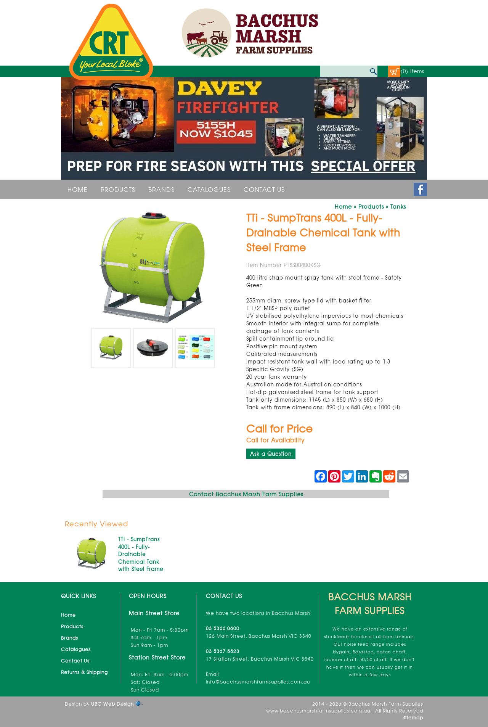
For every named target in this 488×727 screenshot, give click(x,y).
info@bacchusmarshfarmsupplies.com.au (258, 681)
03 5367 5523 (222, 651)
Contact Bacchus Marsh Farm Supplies (246, 494)
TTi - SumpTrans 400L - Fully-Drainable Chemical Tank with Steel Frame (140, 554)
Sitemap (413, 717)
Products (118, 189)
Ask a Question (271, 453)
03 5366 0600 (222, 628)
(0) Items (412, 71)
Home (77, 189)
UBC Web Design (112, 703)
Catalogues (209, 189)
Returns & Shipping (84, 672)
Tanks (398, 206)
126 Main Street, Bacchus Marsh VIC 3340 (258, 635)
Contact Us (264, 189)
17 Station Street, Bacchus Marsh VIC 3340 (260, 658)
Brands (161, 189)
